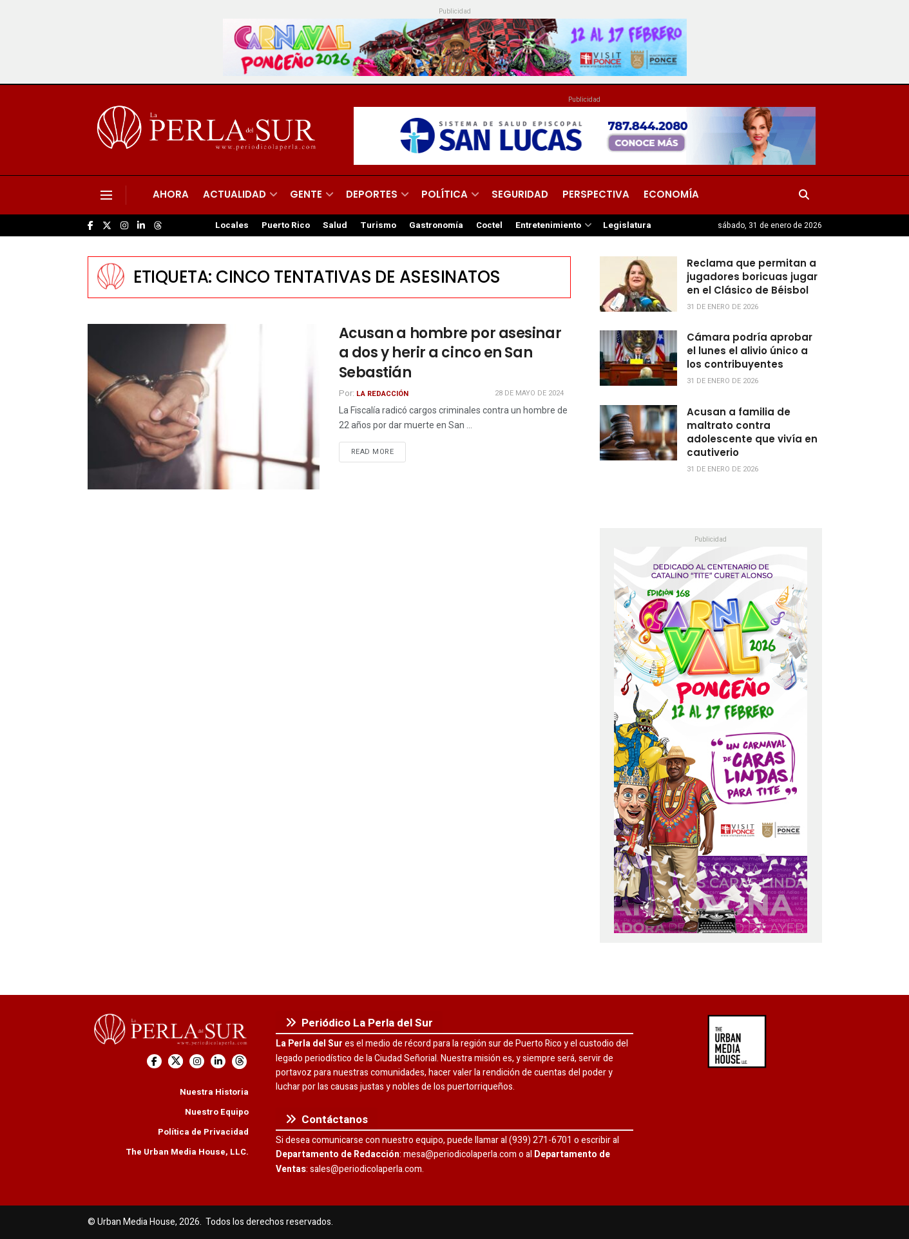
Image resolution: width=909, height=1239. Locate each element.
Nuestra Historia (214, 1092)
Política (444, 194)
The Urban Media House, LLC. (187, 1152)
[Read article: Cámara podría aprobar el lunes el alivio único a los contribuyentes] (638, 358)
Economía (671, 194)
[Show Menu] (106, 195)
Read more (379, 451)
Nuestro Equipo (217, 1112)
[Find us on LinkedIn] (141, 225)
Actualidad (234, 194)
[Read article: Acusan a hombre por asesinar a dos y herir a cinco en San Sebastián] (204, 406)
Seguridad (520, 194)
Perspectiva (595, 194)
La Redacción (382, 393)
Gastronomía (436, 225)
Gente (306, 194)
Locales (232, 225)
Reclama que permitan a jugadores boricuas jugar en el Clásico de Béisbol (752, 276)
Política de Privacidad (203, 1132)
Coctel (489, 225)
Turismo (378, 225)
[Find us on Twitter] (106, 225)
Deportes (371, 194)
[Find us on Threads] (158, 226)
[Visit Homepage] (208, 130)
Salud (335, 225)
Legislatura (627, 225)
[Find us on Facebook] (90, 225)
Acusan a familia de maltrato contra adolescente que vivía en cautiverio (752, 432)
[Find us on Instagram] (124, 225)
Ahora (171, 194)
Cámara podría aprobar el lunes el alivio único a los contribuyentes (749, 350)
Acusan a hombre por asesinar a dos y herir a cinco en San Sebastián (450, 353)
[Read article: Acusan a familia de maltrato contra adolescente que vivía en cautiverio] (638, 432)
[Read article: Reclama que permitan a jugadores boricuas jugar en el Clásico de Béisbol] (638, 284)
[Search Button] (804, 195)
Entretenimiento (548, 225)
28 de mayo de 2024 (529, 393)
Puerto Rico (286, 225)
